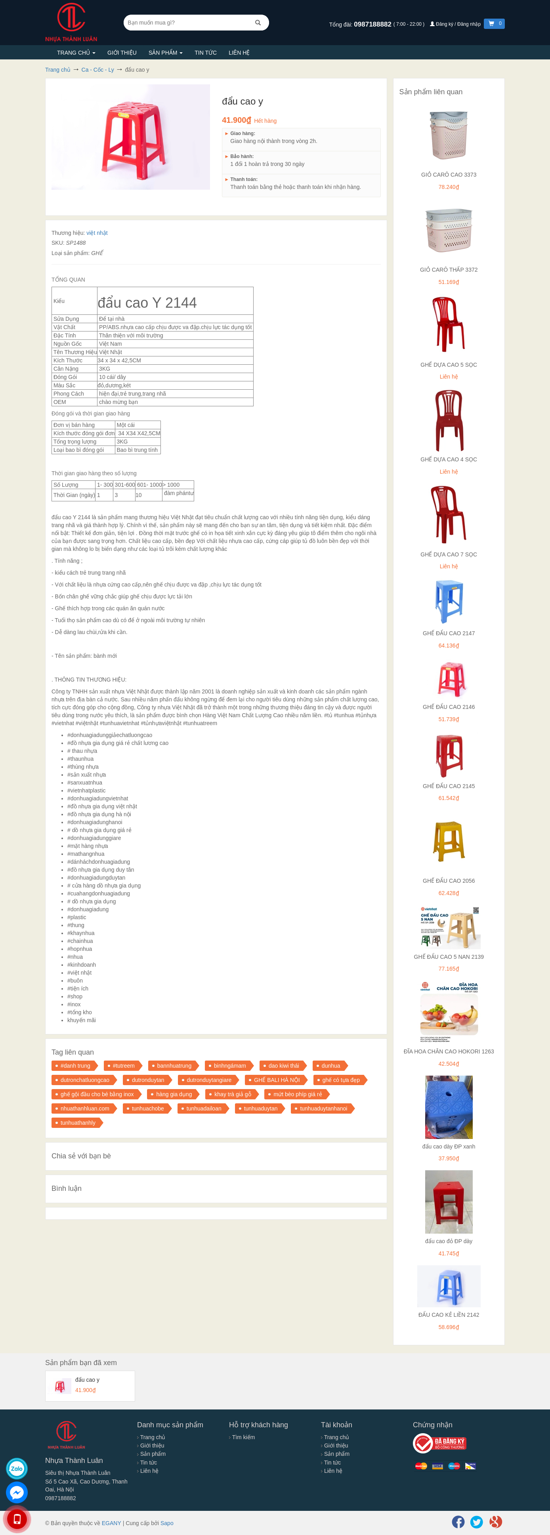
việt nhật (96, 233)
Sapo (167, 1523)
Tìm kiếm (242, 1437)
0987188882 (373, 24)
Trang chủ (76, 53)
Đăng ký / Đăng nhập (456, 24)
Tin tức (206, 53)
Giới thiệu (122, 53)
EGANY (111, 1523)
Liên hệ (239, 53)
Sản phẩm (166, 53)
